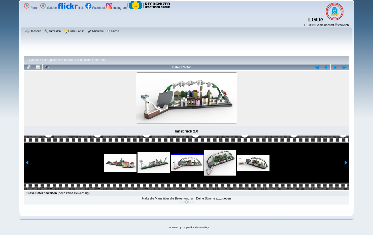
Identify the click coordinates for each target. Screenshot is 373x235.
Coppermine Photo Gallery (195, 227)
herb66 (68, 60)
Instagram (116, 8)
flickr (71, 8)
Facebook (95, 8)
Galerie (48, 8)
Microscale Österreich (91, 60)
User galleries (51, 60)
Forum (32, 8)
